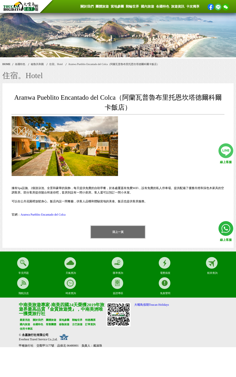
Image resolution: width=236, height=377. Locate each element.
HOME (6, 64)
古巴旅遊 (77, 324)
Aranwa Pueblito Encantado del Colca (42, 214)
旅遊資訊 (177, 6)
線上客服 (226, 162)
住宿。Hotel (56, 64)
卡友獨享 (192, 6)
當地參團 (117, 6)
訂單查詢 (90, 324)
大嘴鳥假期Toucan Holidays (151, 304)
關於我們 (87, 6)
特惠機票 (90, 320)
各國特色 (162, 6)
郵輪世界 (132, 6)
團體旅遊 (102, 6)
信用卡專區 (26, 328)
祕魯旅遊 (64, 324)
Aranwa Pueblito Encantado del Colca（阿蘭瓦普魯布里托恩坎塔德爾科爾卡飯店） (113, 64)
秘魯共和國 (37, 64)
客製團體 (51, 324)
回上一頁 (118, 232)
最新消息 (25, 320)
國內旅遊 (147, 6)
